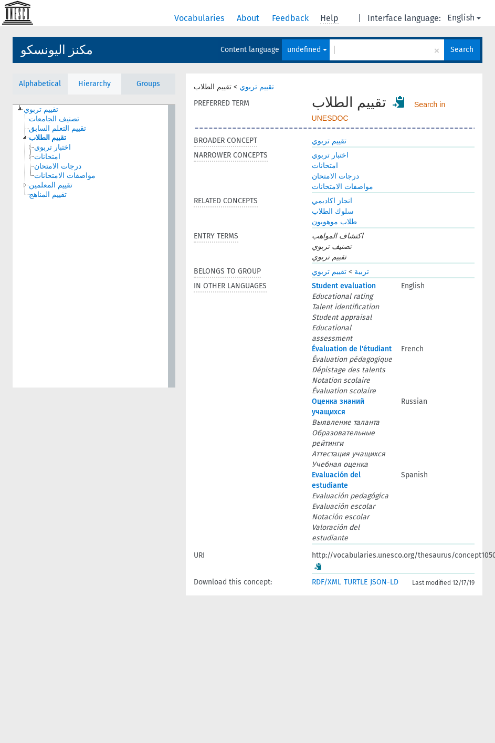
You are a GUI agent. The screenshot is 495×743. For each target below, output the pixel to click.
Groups (148, 83)
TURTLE (355, 582)
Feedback (291, 18)
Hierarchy (94, 83)
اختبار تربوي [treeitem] (52, 147)
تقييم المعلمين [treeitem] (50, 185)
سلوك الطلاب (333, 211)
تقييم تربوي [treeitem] (41, 109)
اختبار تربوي (330, 155)
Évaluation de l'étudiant (352, 348)
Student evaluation (344, 285)
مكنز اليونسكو (56, 50)
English (464, 18)
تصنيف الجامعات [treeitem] (54, 118)
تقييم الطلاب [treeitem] (47, 137)
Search (461, 49)
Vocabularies (200, 18)
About (249, 18)
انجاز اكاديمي (332, 200)
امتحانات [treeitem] (47, 156)
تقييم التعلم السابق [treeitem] (57, 128)
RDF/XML (326, 582)
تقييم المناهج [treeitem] (48, 194)
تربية (361, 271)
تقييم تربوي (256, 86)
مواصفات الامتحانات (342, 186)
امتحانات (325, 165)
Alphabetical (40, 83)
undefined (307, 49)
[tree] (94, 246)
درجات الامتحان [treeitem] (57, 166)
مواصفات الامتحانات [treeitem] (65, 175)
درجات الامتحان (335, 176)
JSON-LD (384, 582)
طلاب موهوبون (334, 221)
